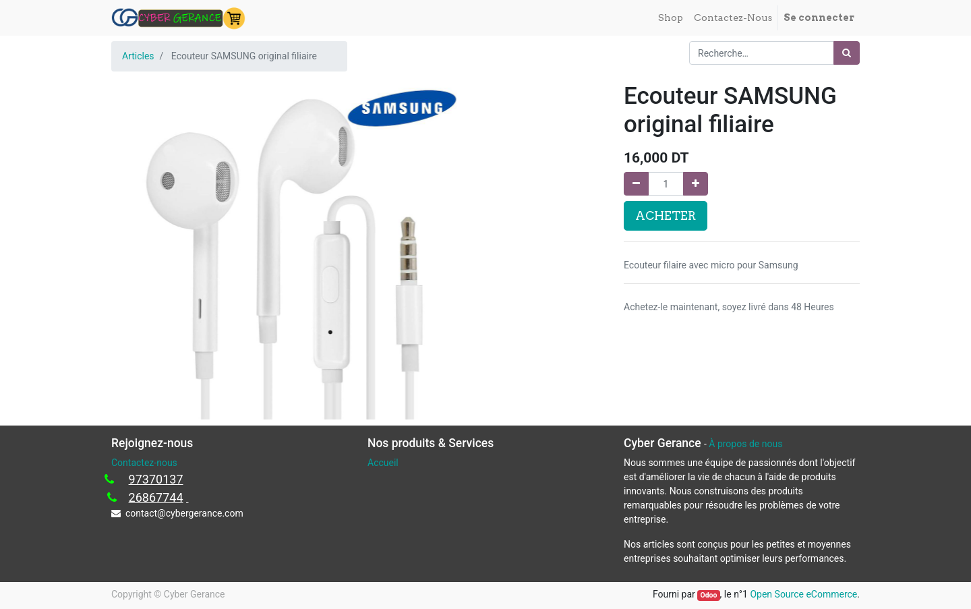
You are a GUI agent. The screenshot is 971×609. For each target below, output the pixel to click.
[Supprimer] (636, 184)
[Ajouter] (695, 184)
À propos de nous (745, 443)
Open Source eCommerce (803, 594)
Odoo (708, 595)
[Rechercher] (846, 53)
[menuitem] (670, 17)
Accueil (383, 462)
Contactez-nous (144, 462)
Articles (138, 56)
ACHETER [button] (665, 215)
